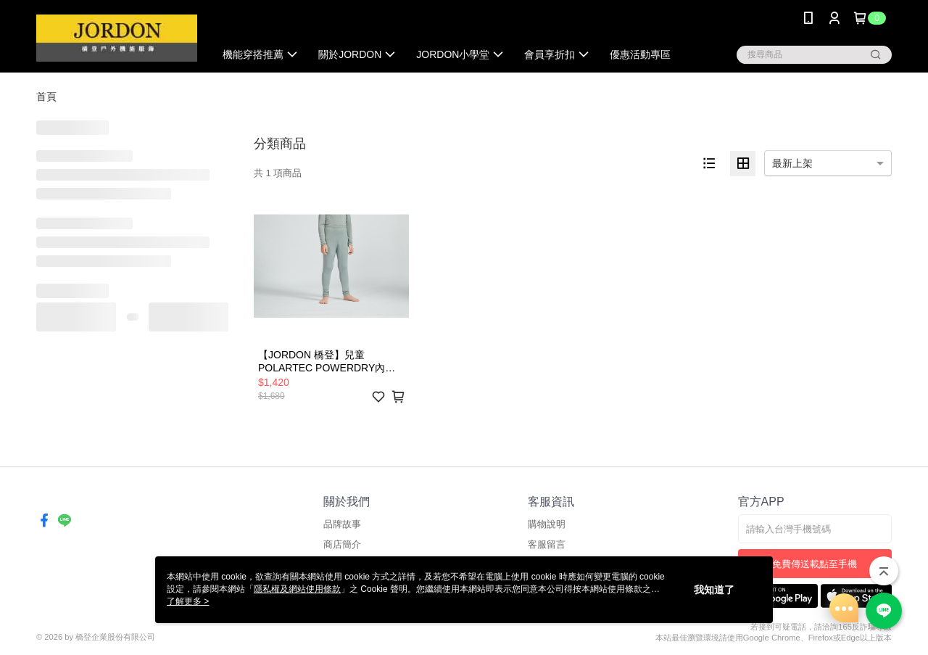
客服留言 (547, 544)
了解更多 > (188, 601)
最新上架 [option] (792, 163)
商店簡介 (342, 544)
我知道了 (714, 590)
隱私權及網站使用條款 (297, 589)
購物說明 (547, 524)
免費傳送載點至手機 (814, 564)
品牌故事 (342, 524)
